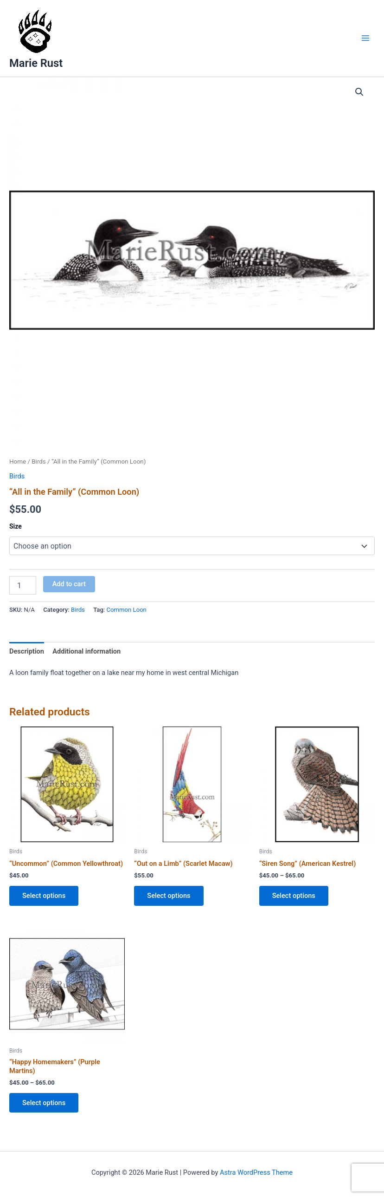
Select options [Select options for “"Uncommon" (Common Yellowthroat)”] (43, 895)
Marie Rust (36, 63)
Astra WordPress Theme (256, 1172)
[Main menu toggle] (365, 38)
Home (17, 461)
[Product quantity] (22, 585)
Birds (39, 461)
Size (15, 526)
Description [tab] (26, 651)
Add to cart (69, 584)
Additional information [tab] (86, 651)
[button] (359, 92)
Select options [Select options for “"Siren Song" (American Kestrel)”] (293, 895)
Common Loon (127, 609)
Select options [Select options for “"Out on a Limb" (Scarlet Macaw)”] (168, 895)
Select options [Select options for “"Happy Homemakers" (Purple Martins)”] (43, 1103)
